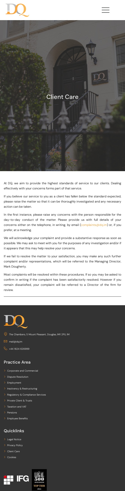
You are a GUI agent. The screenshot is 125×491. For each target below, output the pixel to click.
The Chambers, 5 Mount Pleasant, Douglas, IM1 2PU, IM (37, 334)
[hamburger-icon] (105, 11)
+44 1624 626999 (16, 349)
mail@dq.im (13, 341)
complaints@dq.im (94, 225)
